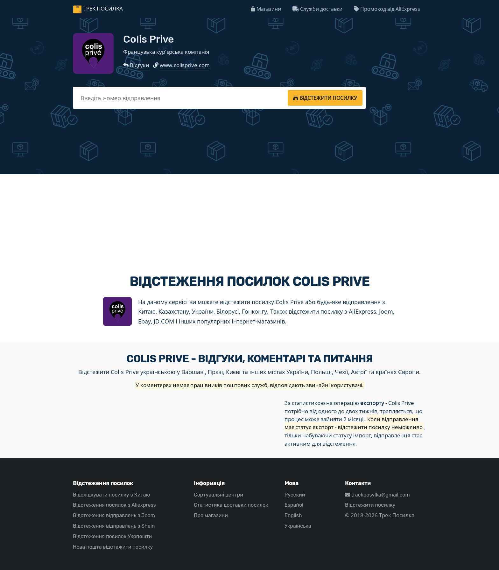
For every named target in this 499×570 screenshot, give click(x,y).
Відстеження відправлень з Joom (114, 515)
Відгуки (139, 65)
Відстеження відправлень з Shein (114, 526)
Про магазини (211, 515)
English (293, 515)
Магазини (266, 8)
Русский (295, 495)
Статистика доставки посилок (231, 505)
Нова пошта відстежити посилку (113, 547)
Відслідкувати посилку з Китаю (111, 495)
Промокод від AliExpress (387, 8)
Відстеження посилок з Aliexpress (114, 505)
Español (294, 505)
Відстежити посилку (370, 505)
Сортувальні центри (218, 495)
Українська (298, 526)
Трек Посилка (103, 8)
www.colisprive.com (185, 65)
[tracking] (325, 97)
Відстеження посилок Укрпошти (112, 536)
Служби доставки (317, 8)
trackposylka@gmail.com (377, 495)
